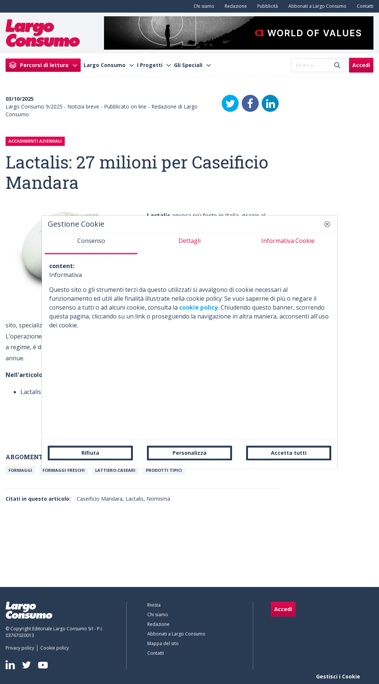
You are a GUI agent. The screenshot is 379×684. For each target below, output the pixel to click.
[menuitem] (202, 6)
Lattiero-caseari (115, 470)
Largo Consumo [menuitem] (104, 65)
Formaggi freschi (64, 470)
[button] (327, 224)
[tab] (91, 243)
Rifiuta (90, 452)
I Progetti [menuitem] (149, 65)
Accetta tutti (288, 452)
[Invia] (337, 65)
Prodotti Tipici (164, 470)
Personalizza (189, 452)
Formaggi (20, 470)
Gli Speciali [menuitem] (188, 65)
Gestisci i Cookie (338, 676)
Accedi (361, 65)
